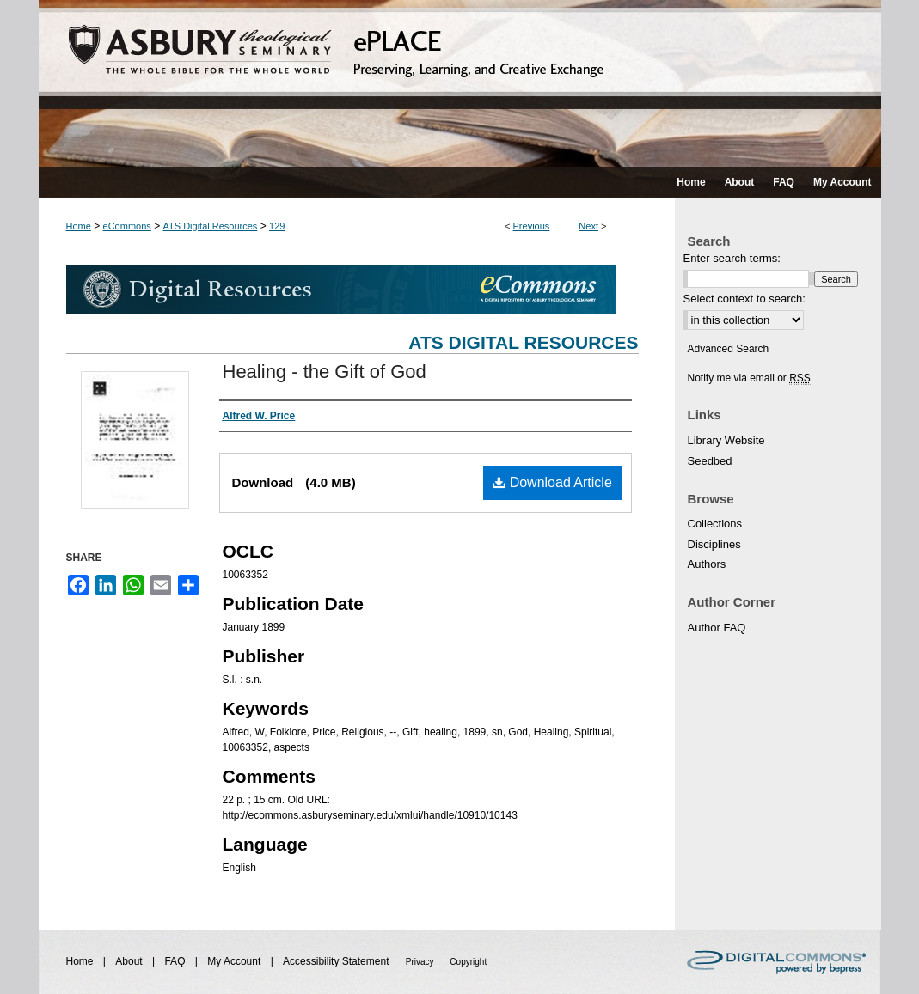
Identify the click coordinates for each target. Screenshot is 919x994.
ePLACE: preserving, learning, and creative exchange (460, 83)
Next (588, 226)
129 (277, 226)
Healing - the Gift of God (324, 371)
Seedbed (710, 460)
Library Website (726, 440)
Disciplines (714, 544)
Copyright (468, 962)
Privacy (421, 962)
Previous (531, 226)
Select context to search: (744, 298)
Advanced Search (728, 349)
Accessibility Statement (337, 961)
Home (78, 226)
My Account (235, 961)
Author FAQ (717, 627)
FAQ (175, 961)
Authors (707, 564)
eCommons (127, 226)
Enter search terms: (732, 258)
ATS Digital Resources (210, 226)
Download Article (552, 482)
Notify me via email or (749, 378)
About (130, 961)
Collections (715, 523)
